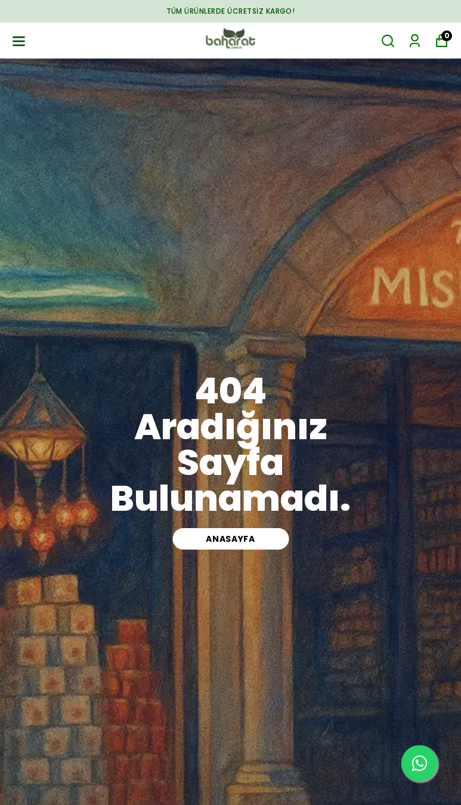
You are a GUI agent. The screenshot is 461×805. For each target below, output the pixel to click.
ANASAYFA (230, 539)
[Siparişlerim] (414, 40)
